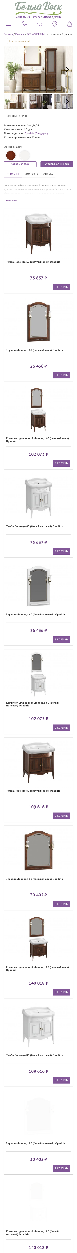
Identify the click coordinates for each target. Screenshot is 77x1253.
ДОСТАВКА (31, 174)
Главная (8, 34)
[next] (67, 69)
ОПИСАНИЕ (13, 174)
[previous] (10, 69)
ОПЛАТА (48, 174)
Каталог (19, 34)
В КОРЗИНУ (61, 287)
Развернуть (10, 200)
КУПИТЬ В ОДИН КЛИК (57, 164)
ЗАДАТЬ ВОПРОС (20, 164)
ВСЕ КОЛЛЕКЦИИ (36, 34)
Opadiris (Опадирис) (36, 133)
